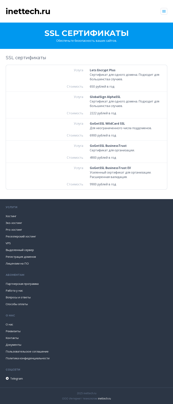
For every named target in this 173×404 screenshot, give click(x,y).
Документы (13, 344)
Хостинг (11, 216)
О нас (9, 324)
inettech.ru (104, 398)
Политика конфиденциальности (28, 358)
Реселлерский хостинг (21, 236)
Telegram (14, 378)
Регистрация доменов (21, 256)
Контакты (12, 338)
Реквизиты (13, 331)
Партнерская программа (22, 284)
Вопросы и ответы (18, 297)
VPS (8, 243)
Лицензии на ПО (17, 263)
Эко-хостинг (14, 223)
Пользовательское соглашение (27, 351)
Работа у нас (14, 290)
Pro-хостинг (14, 229)
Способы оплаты (17, 304)
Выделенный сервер (20, 250)
